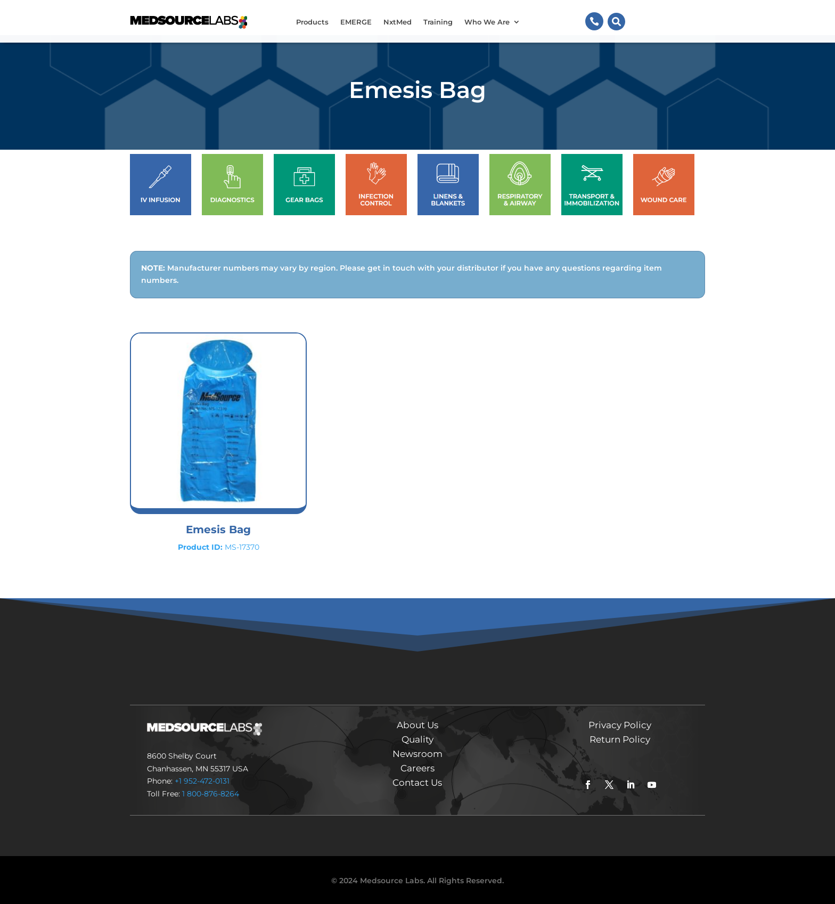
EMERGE (356, 22)
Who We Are (487, 22)
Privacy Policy (619, 725)
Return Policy (620, 739)
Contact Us (417, 782)
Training (438, 22)
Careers (417, 768)
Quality (417, 739)
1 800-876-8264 (210, 794)
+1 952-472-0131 (202, 781)
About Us (417, 725)
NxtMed (397, 22)
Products (312, 22)
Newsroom (417, 753)
